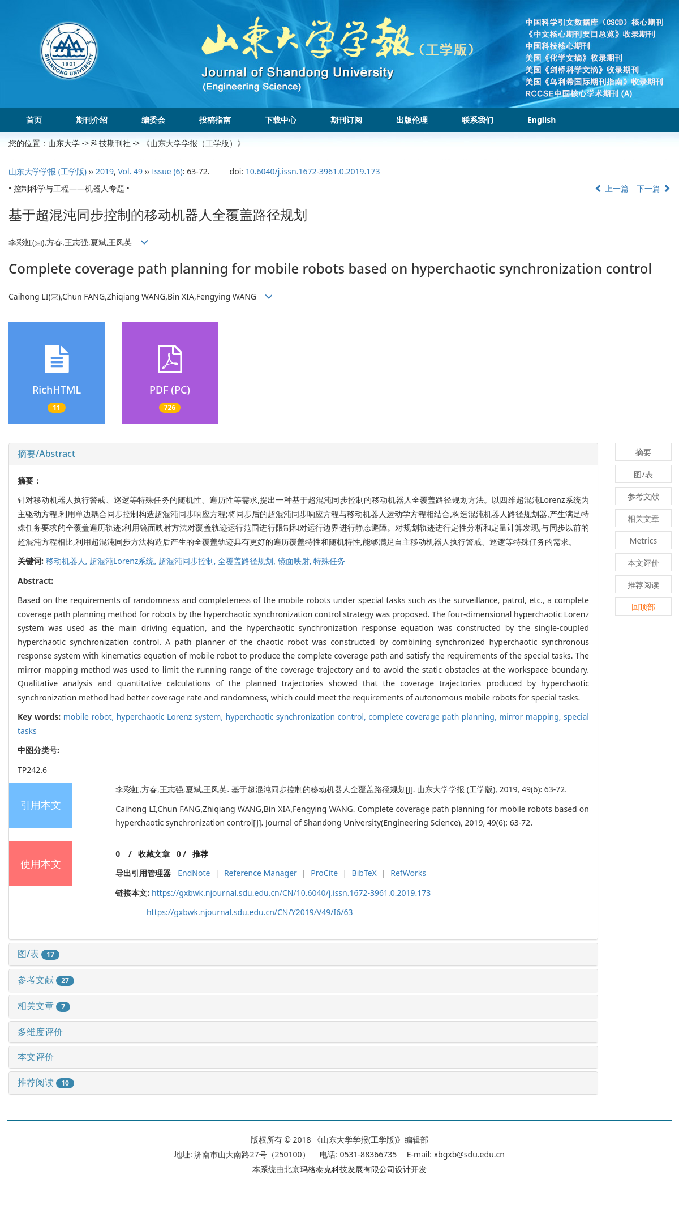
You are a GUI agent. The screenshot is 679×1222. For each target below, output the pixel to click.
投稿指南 (215, 119)
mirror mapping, (531, 716)
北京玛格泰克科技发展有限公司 (339, 1169)
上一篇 (612, 188)
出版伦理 (412, 119)
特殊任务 (329, 561)
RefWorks (408, 873)
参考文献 (46, 979)
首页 (34, 119)
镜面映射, (295, 561)
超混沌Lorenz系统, (123, 561)
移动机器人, (67, 561)
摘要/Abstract (46, 453)
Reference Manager (260, 873)
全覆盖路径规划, (247, 561)
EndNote (194, 873)
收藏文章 (154, 853)
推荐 (200, 853)
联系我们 (477, 119)
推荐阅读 (46, 1082)
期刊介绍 (92, 119)
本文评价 (36, 1056)
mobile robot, (90, 716)
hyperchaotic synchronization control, (297, 716)
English (541, 119)
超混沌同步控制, (188, 561)
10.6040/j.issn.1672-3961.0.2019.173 (313, 171)
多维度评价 (40, 1032)
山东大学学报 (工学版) (47, 171)
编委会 (153, 119)
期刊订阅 (346, 119)
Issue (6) (167, 171)
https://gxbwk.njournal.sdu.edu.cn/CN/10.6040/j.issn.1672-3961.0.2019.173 (291, 892)
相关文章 (44, 1005)
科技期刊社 (111, 143)
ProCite (324, 873)
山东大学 (64, 143)
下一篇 (654, 188)
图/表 (38, 953)
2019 (105, 171)
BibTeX (364, 873)
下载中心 (280, 119)
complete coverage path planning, (433, 716)
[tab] (303, 454)
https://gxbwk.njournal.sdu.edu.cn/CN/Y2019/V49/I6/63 (250, 912)
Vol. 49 (130, 171)
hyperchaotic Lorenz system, (171, 716)
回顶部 (643, 606)
